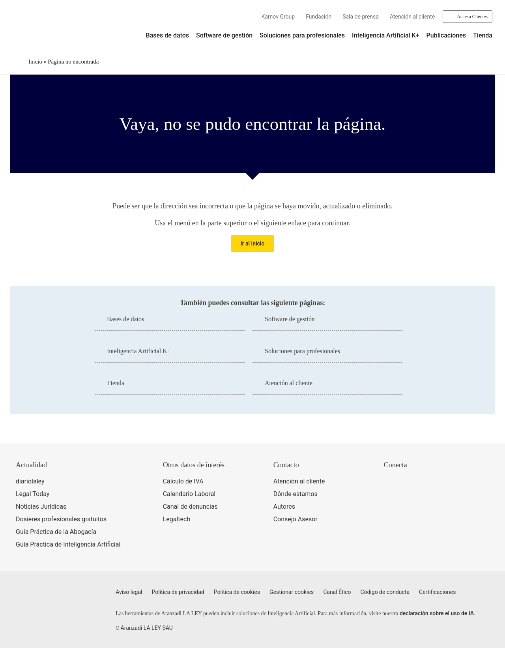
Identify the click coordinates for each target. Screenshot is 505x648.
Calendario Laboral (189, 494)
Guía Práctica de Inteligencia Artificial (68, 544)
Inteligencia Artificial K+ (385, 35)
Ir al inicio (253, 243)
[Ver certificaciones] (420, 516)
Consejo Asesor (295, 519)
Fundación (318, 16)
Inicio (35, 61)
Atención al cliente (412, 16)
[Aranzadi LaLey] (47, 596)
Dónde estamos (295, 494)
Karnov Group (278, 16)
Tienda (482, 35)
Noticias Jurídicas (41, 506)
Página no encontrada (73, 61)
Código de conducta (385, 592)
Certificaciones (437, 592)
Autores (284, 506)
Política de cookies (237, 592)
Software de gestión (224, 35)
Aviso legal (129, 592)
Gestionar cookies (291, 592)
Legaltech (177, 519)
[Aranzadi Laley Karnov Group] (40, 29)
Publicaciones (446, 35)
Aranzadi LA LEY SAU (147, 628)
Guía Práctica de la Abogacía (56, 532)
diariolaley (30, 481)
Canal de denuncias (190, 506)
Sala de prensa (360, 16)
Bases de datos (167, 35)
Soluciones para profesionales (302, 35)
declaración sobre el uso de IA (437, 613)
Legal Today (32, 494)
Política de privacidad (178, 592)
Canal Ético (337, 592)
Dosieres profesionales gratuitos (61, 519)
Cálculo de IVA (183, 481)
